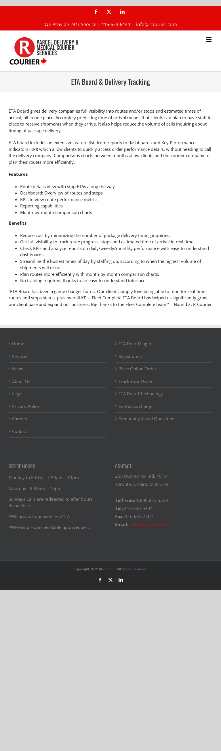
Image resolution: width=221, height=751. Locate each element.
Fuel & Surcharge (135, 406)
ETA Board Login (135, 343)
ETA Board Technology (141, 393)
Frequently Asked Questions (146, 418)
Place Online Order (137, 368)
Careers (19, 418)
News (17, 368)
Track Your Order (136, 381)
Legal (17, 393)
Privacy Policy (25, 406)
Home (18, 343)
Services (20, 356)
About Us (21, 381)
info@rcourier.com (156, 24)
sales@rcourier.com (149, 524)
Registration (130, 356)
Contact (19, 431)
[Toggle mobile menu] (209, 39)
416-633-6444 (115, 24)
